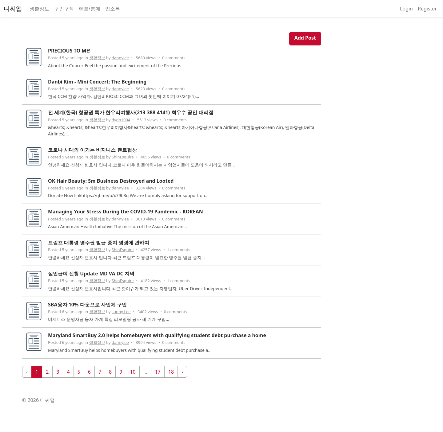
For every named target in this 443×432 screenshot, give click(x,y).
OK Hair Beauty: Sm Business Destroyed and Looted (111, 180)
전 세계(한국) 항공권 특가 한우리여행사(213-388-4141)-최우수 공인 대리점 (131, 112)
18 (171, 371)
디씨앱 (13, 8)
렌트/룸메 (89, 8)
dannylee (120, 57)
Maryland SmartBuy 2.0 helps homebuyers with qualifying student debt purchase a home (157, 335)
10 (132, 371)
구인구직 (64, 8)
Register (427, 8)
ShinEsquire (123, 157)
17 (158, 371)
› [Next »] (182, 371)
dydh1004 (121, 120)
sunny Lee (121, 311)
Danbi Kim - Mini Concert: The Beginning (97, 81)
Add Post (305, 37)
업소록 (112, 8)
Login (406, 8)
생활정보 (39, 8)
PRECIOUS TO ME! (69, 50)
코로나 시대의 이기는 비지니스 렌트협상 (92, 149)
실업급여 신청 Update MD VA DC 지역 (91, 273)
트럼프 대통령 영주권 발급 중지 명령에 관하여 (98, 242)
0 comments (174, 57)
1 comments (178, 249)
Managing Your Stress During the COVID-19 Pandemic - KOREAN (125, 211)
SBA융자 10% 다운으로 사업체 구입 (87, 304)
